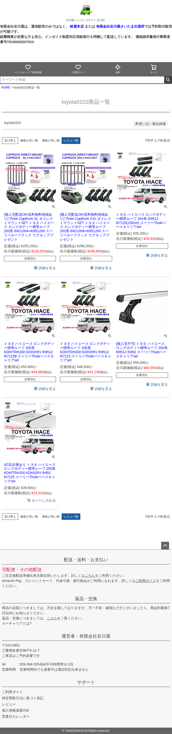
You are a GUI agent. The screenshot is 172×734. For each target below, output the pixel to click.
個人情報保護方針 (16, 710)
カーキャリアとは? (17, 623)
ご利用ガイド (78, 69)
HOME (5, 87)
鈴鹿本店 (77, 26)
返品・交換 (86, 598)
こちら (90, 575)
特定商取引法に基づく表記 (22, 698)
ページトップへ (165, 546)
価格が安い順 (29, 140)
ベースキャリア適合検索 (28, 69)
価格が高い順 (51, 140)
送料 (118, 69)
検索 (168, 79)
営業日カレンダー (16, 716)
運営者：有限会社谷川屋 (86, 636)
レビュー (9, 704)
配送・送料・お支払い (86, 559)
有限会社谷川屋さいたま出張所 (119, 26)
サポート (86, 682)
